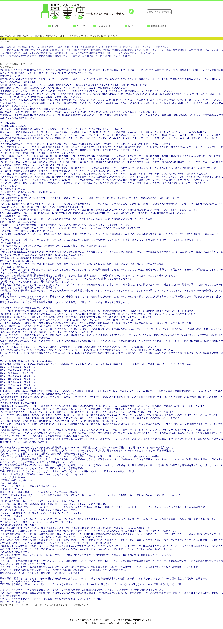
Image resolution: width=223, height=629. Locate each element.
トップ (55, 26)
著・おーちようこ (44, 605)
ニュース (80, 26)
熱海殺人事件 (81, 605)
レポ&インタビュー (107, 26)
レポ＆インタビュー (10, 39)
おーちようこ (11, 605)
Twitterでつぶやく (131, 11)
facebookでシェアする (136, 11)
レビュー (132, 26)
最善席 (65, 11)
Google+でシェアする (142, 11)
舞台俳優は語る (159, 26)
